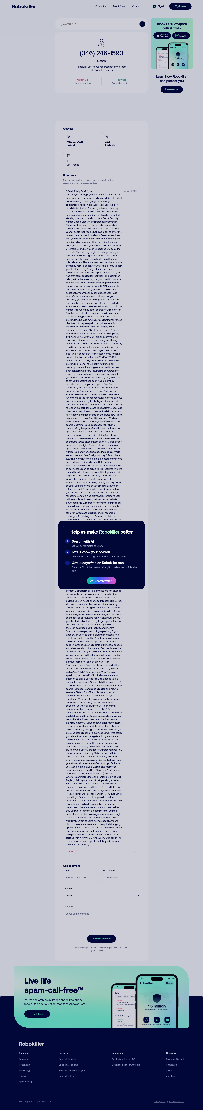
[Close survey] (63, 526)
